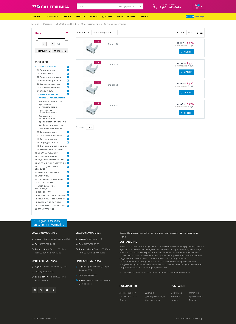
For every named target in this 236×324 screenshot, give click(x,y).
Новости (80, 16)
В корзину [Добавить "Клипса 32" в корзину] (188, 113)
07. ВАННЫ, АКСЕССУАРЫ (47, 172)
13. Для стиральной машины (52, 146)
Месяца (200, 16)
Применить (43, 50)
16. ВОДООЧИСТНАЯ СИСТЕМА (50, 205)
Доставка (107, 16)
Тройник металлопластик (52, 121)
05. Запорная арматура (48, 84)
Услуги (94, 16)
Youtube (34, 290)
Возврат (193, 300)
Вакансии (175, 296)
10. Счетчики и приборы (49, 135)
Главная (35, 16)
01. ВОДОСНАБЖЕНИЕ (45, 66)
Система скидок (152, 300)
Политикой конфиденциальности (174, 272)
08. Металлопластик (47, 94)
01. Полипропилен (46, 70)
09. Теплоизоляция (47, 132)
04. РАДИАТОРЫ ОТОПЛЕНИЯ (49, 159)
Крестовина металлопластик (48, 105)
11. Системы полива (47, 139)
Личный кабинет (128, 293)
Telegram (53, 290)
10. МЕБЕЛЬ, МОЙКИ (44, 182)
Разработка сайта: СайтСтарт (189, 318)
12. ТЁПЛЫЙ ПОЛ (43, 191)
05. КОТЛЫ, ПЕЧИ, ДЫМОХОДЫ (50, 163)
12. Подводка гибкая (47, 142)
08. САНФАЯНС (42, 175)
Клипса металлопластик (52, 97)
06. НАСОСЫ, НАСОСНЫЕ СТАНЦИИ (47, 167)
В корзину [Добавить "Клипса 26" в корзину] (188, 92)
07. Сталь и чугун (45, 90)
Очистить (60, 50)
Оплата (131, 16)
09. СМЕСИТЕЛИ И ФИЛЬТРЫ (49, 179)
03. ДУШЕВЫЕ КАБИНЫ (46, 156)
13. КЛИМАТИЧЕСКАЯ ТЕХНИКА (50, 195)
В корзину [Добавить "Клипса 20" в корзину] (188, 72)
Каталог (66, 16)
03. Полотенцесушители (49, 77)
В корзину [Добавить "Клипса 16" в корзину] (188, 51)
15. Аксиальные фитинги (50, 149)
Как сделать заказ (128, 296)
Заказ (120, 16)
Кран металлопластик (50, 101)
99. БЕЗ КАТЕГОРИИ (44, 209)
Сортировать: (83, 32)
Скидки (144, 16)
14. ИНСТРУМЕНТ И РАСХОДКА (50, 198)
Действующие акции (155, 296)
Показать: (180, 32)
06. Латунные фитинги (48, 87)
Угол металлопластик (50, 128)
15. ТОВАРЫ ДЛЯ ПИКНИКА (48, 202)
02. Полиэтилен (45, 73)
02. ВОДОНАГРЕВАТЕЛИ (46, 152)
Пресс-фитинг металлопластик (48, 111)
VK (47, 290)
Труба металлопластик (51, 125)
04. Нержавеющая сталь (49, 80)
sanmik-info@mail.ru (51, 224)
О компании (51, 16)
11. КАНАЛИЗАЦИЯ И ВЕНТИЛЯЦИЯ (45, 187)
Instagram (40, 290)
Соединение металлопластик (48, 117)
